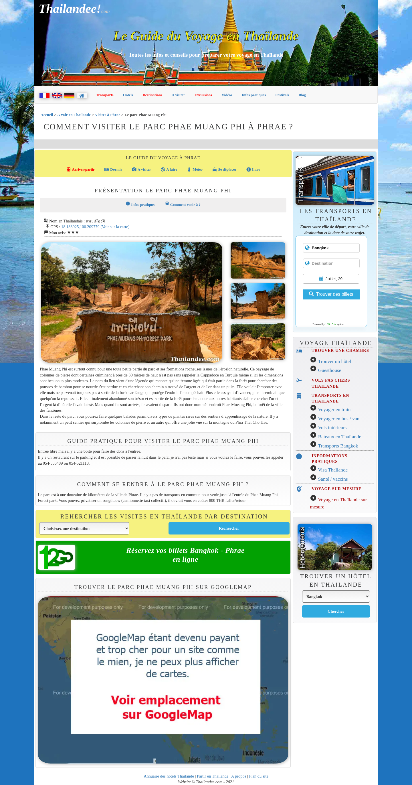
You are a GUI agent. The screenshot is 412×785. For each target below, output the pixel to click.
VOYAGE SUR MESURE (336, 488)
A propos (238, 776)
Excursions (203, 95)
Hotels (128, 95)
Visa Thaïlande (333, 470)
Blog (302, 95)
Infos (253, 169)
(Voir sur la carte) (114, 226)
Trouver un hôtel (334, 361)
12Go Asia (330, 324)
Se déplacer (224, 169)
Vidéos (227, 95)
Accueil (47, 115)
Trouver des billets (331, 294)
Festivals (282, 95)
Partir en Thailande (212, 776)
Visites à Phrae (107, 115)
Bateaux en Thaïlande (339, 436)
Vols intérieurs (332, 427)
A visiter (178, 95)
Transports (105, 95)
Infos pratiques (254, 95)
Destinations (152, 95)
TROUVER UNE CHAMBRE (340, 350)
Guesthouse (329, 370)
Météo (195, 169)
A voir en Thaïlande (74, 115)
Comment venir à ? (183, 204)
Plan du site (258, 776)
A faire (169, 169)
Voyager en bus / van (338, 418)
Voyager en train (334, 409)
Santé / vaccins (333, 479)
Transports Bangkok (338, 446)
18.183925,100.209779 (80, 226)
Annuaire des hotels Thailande (169, 776)
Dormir (113, 169)
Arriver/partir (80, 169)
